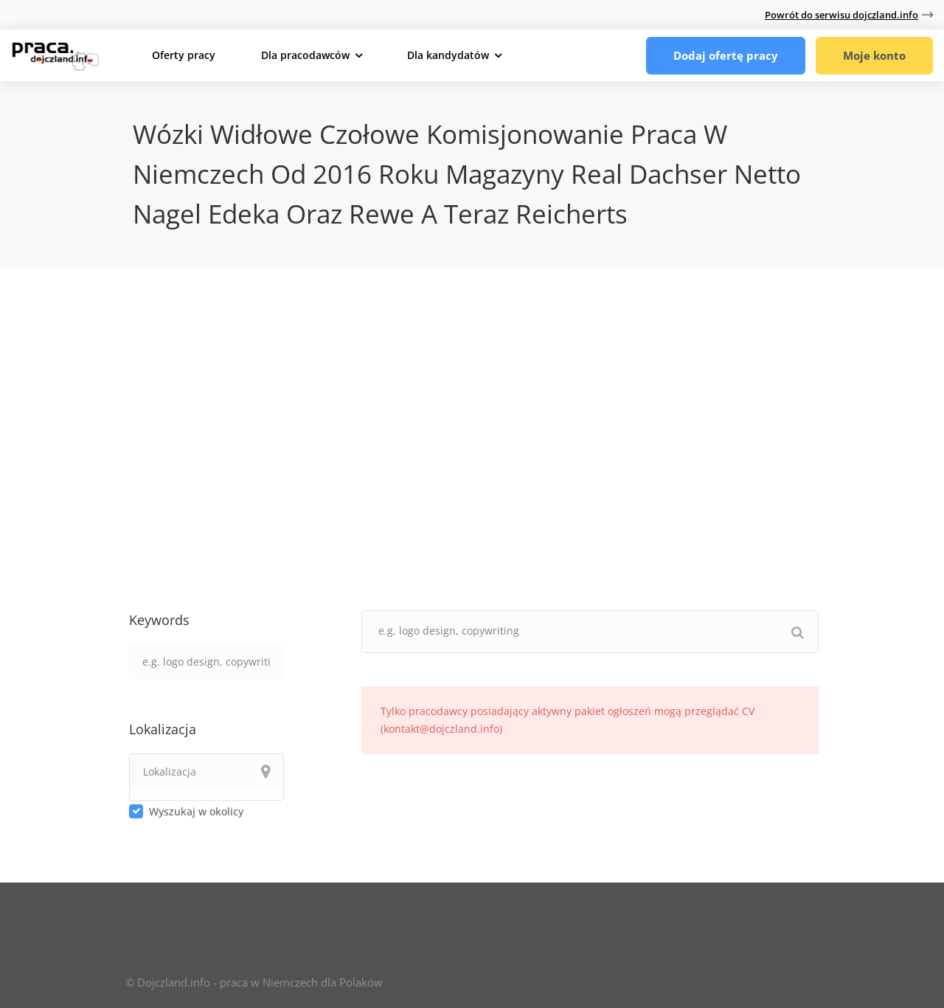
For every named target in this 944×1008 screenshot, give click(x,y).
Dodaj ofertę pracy (725, 55)
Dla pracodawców (305, 55)
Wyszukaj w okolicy (196, 811)
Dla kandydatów (448, 55)
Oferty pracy (183, 55)
